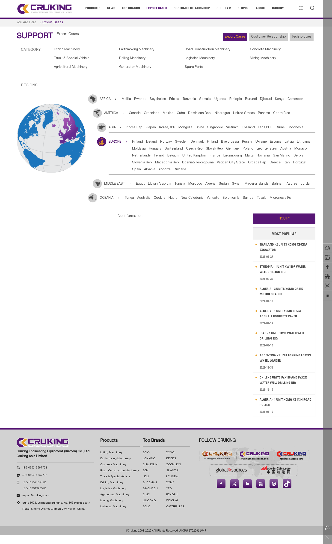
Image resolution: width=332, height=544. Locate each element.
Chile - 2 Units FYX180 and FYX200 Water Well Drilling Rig (286, 389)
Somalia (225, 101)
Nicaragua (242, 115)
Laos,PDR (294, 129)
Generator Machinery (128, 69)
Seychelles (167, 101)
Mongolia (197, 129)
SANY (146, 461)
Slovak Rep (285, 151)
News (111, 8)
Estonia (140, 151)
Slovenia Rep (293, 164)
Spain (139, 178)
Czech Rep (261, 151)
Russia (274, 144)
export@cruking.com (35, 504)
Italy (284, 171)
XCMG (170, 461)
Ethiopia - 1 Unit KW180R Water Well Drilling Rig (286, 278)
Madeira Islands (285, 193)
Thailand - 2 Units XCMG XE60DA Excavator (280, 256)
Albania (155, 178)
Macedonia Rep (147, 171)
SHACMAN (150, 491)
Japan (156, 129)
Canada (137, 115)
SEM (145, 479)
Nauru (185, 207)
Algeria (228, 193)
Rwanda (146, 101)
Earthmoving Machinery (130, 50)
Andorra (174, 178)
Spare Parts (179, 69)
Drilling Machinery (125, 59)
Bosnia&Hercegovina (181, 171)
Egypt (144, 193)
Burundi (281, 101)
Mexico (177, 115)
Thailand (273, 129)
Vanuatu (233, 207)
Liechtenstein (182, 157)
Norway (175, 144)
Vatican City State (217, 171)
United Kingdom (147, 164)
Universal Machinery (113, 515)
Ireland (266, 157)
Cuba (194, 115)
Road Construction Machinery (193, 50)
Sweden (194, 144)
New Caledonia (208, 207)
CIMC (146, 503)
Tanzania (205, 101)
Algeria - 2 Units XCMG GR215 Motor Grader (284, 300)
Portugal (300, 171)
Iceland (157, 144)
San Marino (251, 164)
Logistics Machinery (185, 59)
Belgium (284, 157)
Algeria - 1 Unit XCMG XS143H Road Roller (284, 411)
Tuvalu (292, 207)
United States (267, 115)
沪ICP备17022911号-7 (192, 539)
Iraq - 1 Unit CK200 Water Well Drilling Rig (285, 345)
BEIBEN (171, 467)
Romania (229, 164)
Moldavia (196, 151)
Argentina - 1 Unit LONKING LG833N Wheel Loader (283, 367)
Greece (268, 171)
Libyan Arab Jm (167, 193)
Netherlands (245, 157)
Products (93, 8)
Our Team (223, 8)
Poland (160, 157)
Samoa (275, 207)
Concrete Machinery (243, 50)
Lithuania (175, 151)
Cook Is (169, 207)
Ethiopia (262, 101)
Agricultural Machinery (72, 69)
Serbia (272, 164)
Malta (212, 164)
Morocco (210, 193)
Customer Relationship (192, 8)
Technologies (298, 37)
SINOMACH (150, 497)
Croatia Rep (247, 171)
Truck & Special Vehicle (73, 59)
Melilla (128, 101)
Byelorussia (253, 144)
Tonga (131, 207)
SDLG (146, 515)
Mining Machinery (240, 59)
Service (243, 8)
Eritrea (187, 101)
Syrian (261, 193)
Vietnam (254, 129)
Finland (140, 144)
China (215, 129)
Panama (291, 115)
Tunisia (190, 193)
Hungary (215, 151)
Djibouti (299, 101)
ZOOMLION (173, 473)
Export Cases (156, 8)
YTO (169, 497)
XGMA (170, 491)
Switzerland (237, 151)
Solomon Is (254, 207)
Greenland (158, 115)
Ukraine (291, 144)
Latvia (157, 151)
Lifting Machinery (68, 50)
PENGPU (172, 503)
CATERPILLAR (175, 515)
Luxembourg (192, 164)
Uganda (243, 101)
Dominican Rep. (216, 115)
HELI (146, 485)
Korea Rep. (136, 129)
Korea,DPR (175, 129)
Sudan (245, 193)
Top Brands (131, 8)
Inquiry (278, 8)
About (261, 8)
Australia (150, 207)
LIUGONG (149, 509)
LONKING (149, 467)
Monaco (223, 157)
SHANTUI (172, 479)
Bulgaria (193, 178)
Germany (141, 157)
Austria (204, 157)
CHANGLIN (150, 473)
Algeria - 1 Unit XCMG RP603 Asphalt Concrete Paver (283, 323)
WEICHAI (172, 509)
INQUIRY (284, 228)
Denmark (213, 144)
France (171, 164)
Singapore (234, 129)
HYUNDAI (172, 485)
